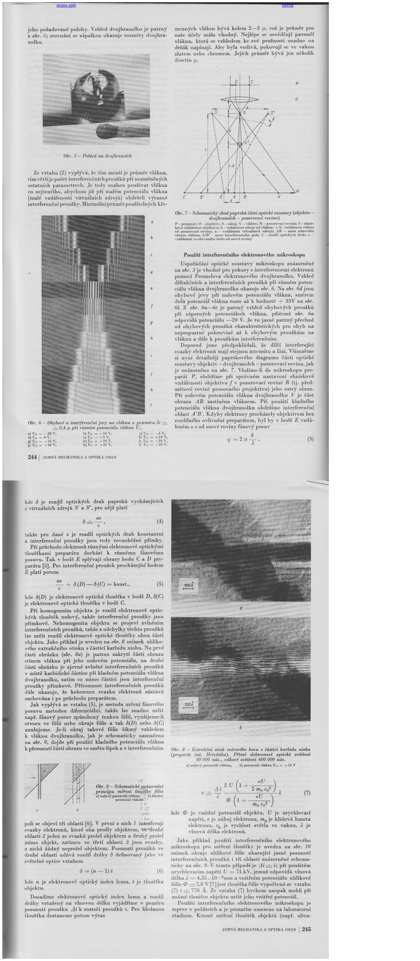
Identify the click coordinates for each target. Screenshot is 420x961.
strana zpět (66, 5)
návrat (288, 5)
